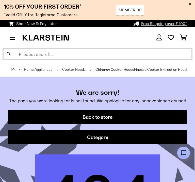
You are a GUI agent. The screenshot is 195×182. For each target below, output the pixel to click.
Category (97, 137)
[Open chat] (183, 153)
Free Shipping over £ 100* (164, 23)
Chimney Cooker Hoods (114, 69)
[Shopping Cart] (183, 37)
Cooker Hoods (74, 69)
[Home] (17, 69)
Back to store (98, 117)
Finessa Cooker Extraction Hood (160, 69)
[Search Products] (97, 54)
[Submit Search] (9, 54)
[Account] (159, 37)
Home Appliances (38, 69)
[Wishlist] (171, 37)
